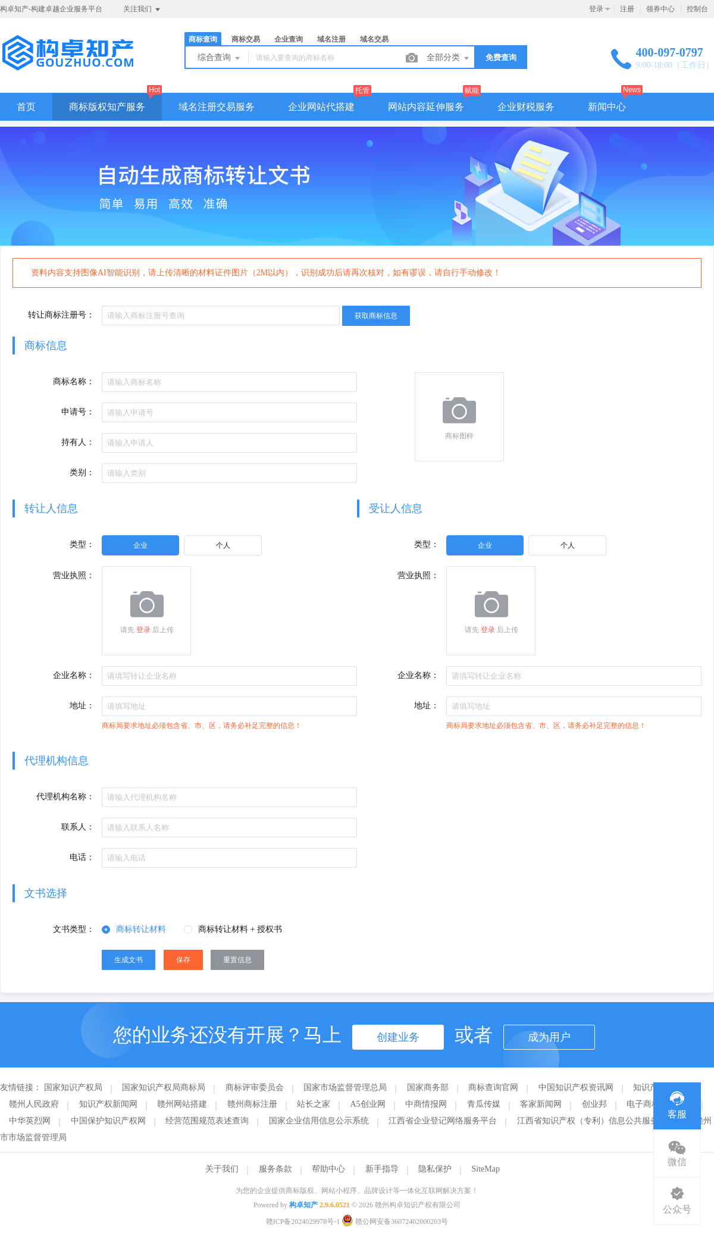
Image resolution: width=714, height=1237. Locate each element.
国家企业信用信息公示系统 (319, 1120)
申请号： (78, 411)
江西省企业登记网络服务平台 (443, 1120)
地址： (82, 705)
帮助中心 (328, 1168)
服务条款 (275, 1168)
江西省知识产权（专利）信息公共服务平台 (596, 1120)
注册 (627, 9)
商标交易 (245, 39)
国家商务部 (428, 1087)
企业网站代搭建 (321, 107)
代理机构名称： (65, 796)
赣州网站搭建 (182, 1104)
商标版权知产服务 (107, 107)
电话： (82, 857)
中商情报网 (426, 1104)
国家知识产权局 (73, 1087)
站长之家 (313, 1104)
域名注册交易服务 (216, 107)
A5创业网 (368, 1104)
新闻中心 (607, 107)
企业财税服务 (526, 107)
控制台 (697, 9)
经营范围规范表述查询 (207, 1120)
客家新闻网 (541, 1104)
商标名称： (74, 381)
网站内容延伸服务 (426, 107)
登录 (596, 9)
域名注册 (331, 39)
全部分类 (449, 58)
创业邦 (594, 1104)
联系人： (78, 826)
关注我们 (142, 9)
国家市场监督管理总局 (345, 1087)
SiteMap (486, 1168)
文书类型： (74, 929)
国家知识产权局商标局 (163, 1087)
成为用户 (549, 1037)
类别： (82, 472)
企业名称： (74, 675)
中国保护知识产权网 (108, 1120)
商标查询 (203, 39)
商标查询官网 (493, 1087)
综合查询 (220, 58)
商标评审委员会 (255, 1087)
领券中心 (660, 9)
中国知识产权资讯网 (575, 1087)
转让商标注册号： (61, 314)
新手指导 (382, 1168)
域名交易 (374, 39)
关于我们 (222, 1168)
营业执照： (74, 575)
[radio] (140, 545)
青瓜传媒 (483, 1104)
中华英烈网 (30, 1120)
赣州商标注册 (252, 1104)
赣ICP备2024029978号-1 (303, 1221)
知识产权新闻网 (108, 1104)
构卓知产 (303, 1205)
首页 (26, 107)
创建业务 (398, 1037)
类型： (82, 544)
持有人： (78, 442)
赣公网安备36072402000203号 (395, 1221)
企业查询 (288, 39)
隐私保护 (435, 1168)
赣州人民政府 (34, 1104)
